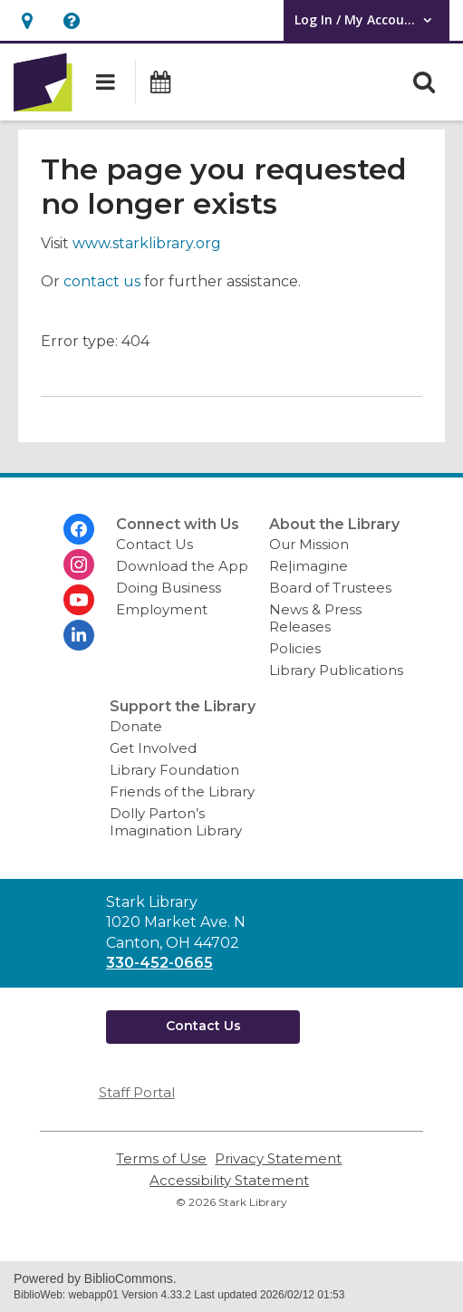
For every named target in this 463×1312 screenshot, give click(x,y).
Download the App (182, 565)
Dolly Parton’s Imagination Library (176, 822)
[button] (27, 20)
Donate (136, 726)
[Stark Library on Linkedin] (78, 635)
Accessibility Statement (229, 1180)
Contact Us (154, 544)
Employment (161, 609)
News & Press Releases (315, 618)
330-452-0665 (159, 962)
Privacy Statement (278, 1158)
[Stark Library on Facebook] (78, 529)
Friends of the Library (182, 791)
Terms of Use (161, 1158)
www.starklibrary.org (146, 243)
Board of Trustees (330, 587)
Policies (295, 648)
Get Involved (153, 748)
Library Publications (336, 670)
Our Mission (309, 544)
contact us (101, 281)
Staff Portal (137, 1092)
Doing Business (168, 587)
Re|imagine (308, 565)
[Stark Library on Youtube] (78, 599)
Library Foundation (174, 769)
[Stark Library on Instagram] (78, 564)
